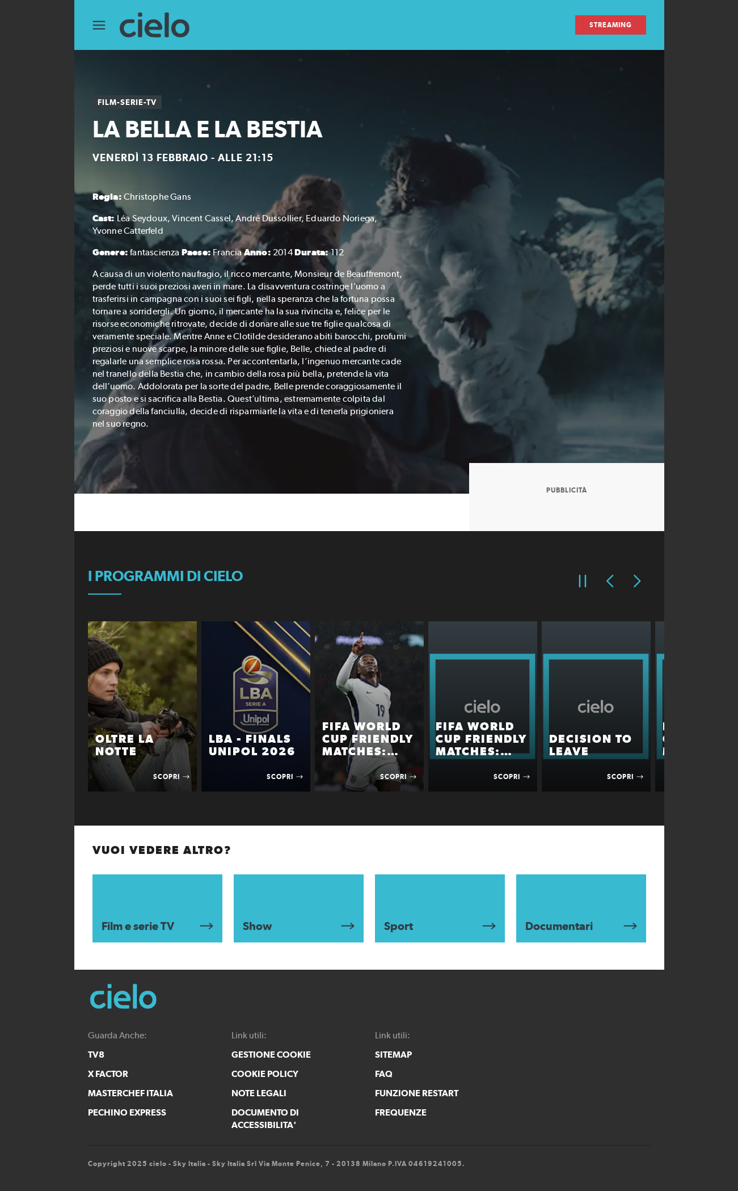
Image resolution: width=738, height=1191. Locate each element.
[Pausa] (582, 581)
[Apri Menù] (106, 25)
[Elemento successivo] (637, 581)
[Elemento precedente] (609, 581)
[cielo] (160, 25)
